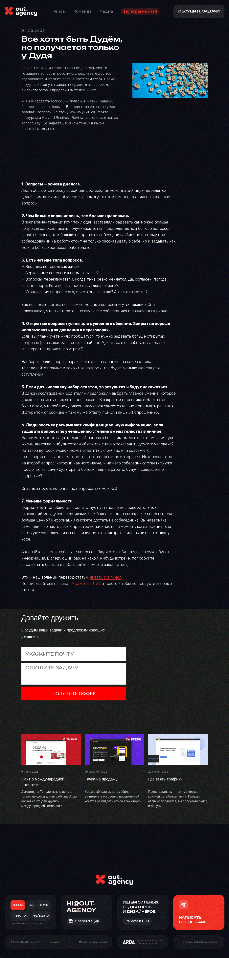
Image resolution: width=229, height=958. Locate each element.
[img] (21, 11)
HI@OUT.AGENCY (81, 907)
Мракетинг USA (86, 583)
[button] (54, 942)
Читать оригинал (105, 577)
